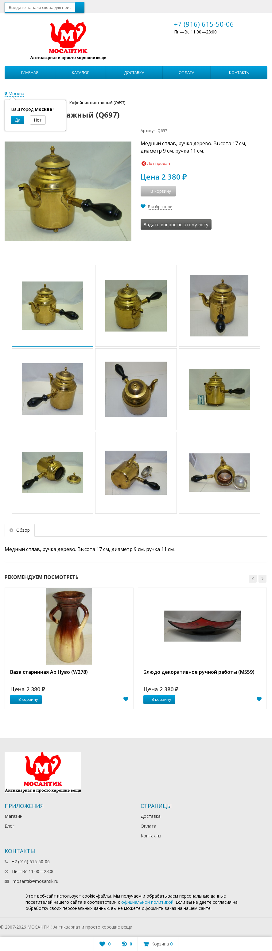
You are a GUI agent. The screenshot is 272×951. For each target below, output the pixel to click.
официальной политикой (147, 902)
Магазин (13, 816)
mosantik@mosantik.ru (35, 881)
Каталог (80, 72)
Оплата (186, 72)
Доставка (134, 72)
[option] (69, 648)
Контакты (239, 72)
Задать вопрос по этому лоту (176, 224)
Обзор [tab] (20, 530)
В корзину (25, 699)
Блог (9, 826)
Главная (29, 72)
